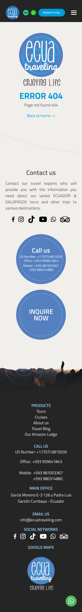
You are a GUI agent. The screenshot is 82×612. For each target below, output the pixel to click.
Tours (41, 411)
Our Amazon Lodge (41, 434)
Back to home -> (41, 115)
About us (41, 423)
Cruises (41, 417)
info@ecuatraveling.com (41, 520)
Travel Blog (41, 428)
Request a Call (52, 12)
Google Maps (41, 547)
